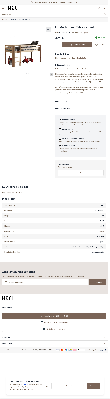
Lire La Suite (81, 58)
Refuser (58, 386)
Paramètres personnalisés (75, 386)
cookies (25, 384)
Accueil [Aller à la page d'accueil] (4, 19)
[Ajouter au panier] (77, 44)
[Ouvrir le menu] (3, 8)
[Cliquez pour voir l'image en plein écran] (48, 29)
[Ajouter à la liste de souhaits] (96, 44)
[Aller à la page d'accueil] (13, 8)
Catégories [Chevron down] (54, 337)
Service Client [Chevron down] (54, 343)
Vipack (85, 32)
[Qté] (58, 44)
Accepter (93, 386)
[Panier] (105, 8)
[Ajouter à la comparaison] (103, 44)
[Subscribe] (97, 282)
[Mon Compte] (99, 8)
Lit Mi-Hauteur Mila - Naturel (20, 19)
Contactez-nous (81, 173)
